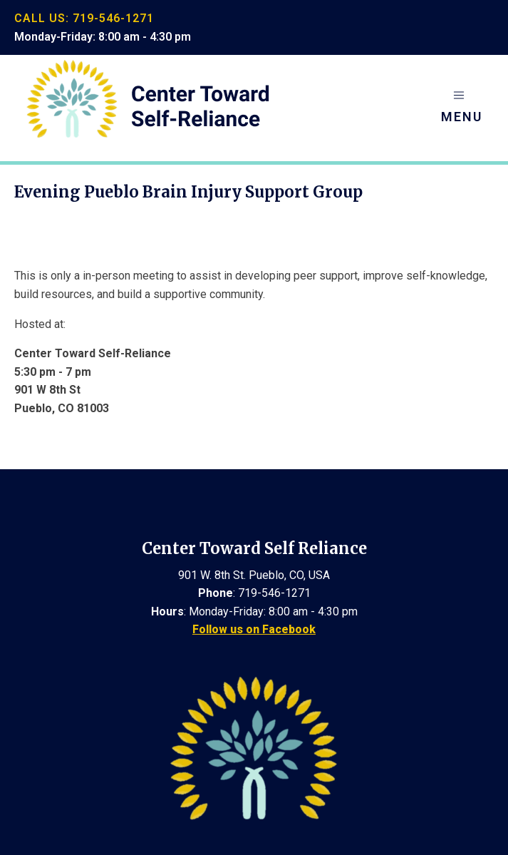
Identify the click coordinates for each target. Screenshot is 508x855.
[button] (462, 108)
